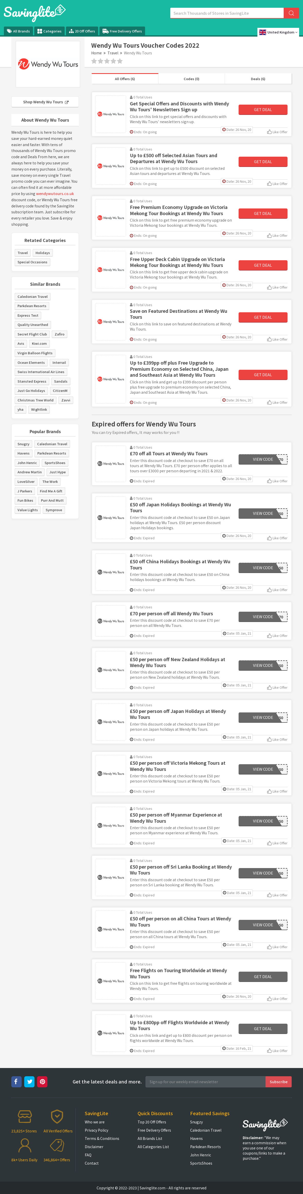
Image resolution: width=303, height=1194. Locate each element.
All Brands (18, 31)
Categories (49, 31)
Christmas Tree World (36, 400)
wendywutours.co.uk (55, 193)
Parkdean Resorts (32, 305)
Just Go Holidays (31, 390)
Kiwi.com (39, 343)
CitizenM (60, 390)
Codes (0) (191, 78)
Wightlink (39, 409)
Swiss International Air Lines (41, 371)
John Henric (27, 462)
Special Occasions (32, 261)
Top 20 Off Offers (152, 1121)
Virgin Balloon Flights (35, 352)
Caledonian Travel (33, 296)
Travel (112, 52)
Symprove (54, 509)
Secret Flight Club (32, 334)
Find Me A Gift (51, 491)
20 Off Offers (82, 31)
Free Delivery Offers (122, 31)
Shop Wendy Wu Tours (46, 101)
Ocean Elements (31, 362)
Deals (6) (258, 78)
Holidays (43, 252)
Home (96, 52)
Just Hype (57, 471)
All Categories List (153, 1146)
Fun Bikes (25, 500)
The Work (50, 481)
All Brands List (150, 1138)
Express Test (28, 315)
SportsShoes (55, 462)
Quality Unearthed (33, 324)
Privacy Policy (96, 1130)
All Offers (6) (125, 78)
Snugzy (23, 443)
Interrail (59, 362)
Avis (21, 343)
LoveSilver (26, 481)
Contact (92, 1163)
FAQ (88, 1154)
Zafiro (59, 334)
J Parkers (25, 491)
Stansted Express (32, 381)
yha (20, 409)
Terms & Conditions (102, 1138)
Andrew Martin (30, 471)
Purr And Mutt (52, 500)
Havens (24, 453)
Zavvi (65, 400)
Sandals (61, 381)
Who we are (95, 1121)
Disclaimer (94, 1146)
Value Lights (28, 509)
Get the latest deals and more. (107, 1081)
